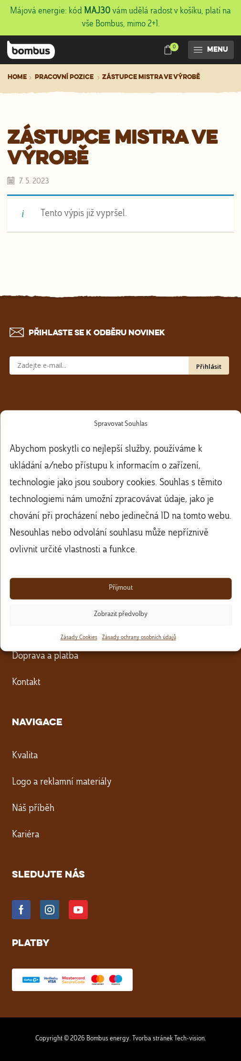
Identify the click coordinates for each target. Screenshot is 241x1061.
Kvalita (25, 756)
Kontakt (26, 682)
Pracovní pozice (64, 77)
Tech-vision (189, 1038)
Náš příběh (33, 808)
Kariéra (25, 835)
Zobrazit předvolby (120, 614)
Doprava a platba (45, 656)
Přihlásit (208, 366)
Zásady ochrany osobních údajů (139, 637)
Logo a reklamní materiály (62, 782)
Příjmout (121, 588)
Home (17, 77)
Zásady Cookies (79, 637)
